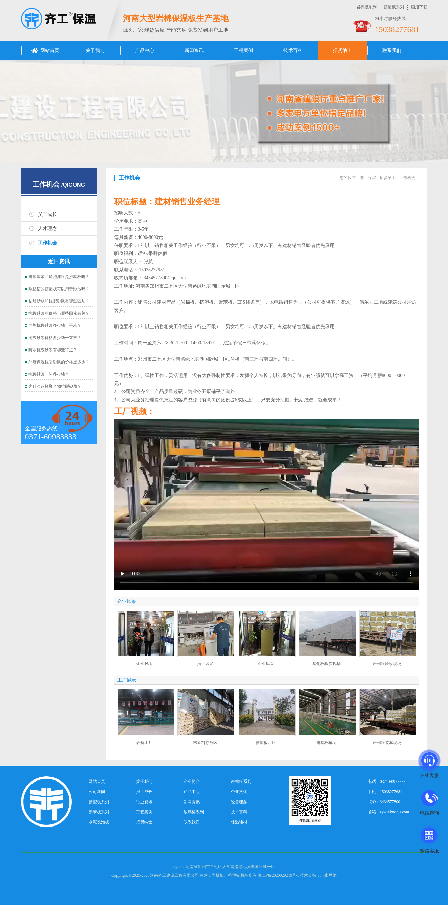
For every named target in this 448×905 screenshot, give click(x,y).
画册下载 (419, 7)
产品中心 (144, 50)
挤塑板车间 (326, 742)
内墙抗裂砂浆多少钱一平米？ (54, 325)
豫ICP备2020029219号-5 (278, 875)
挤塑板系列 (394, 7)
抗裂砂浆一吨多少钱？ (48, 374)
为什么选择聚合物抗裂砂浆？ (54, 386)
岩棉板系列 (366, 7)
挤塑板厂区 (266, 742)
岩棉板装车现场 (387, 742)
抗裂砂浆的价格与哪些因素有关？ (58, 313)
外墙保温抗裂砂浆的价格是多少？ (58, 362)
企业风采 (144, 663)
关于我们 (95, 50)
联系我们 (391, 50)
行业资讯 (144, 801)
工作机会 (46, 184)
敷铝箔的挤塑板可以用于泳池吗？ (58, 289)
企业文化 (239, 791)
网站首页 (49, 50)
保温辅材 (239, 822)
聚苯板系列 (99, 812)
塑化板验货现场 (326, 663)
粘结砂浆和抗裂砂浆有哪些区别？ (58, 301)
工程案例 (243, 50)
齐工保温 (368, 177)
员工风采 (205, 663)
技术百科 (292, 50)
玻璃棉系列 (194, 812)
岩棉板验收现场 (387, 663)
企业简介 (192, 781)
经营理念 (239, 801)
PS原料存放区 (205, 742)
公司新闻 (97, 791)
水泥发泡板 (99, 822)
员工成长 (47, 214)
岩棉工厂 (144, 742)
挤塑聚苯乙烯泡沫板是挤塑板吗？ (58, 276)
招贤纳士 (342, 50)
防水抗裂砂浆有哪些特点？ (52, 349)
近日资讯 (59, 261)
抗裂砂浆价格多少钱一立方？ (54, 337)
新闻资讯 (194, 50)
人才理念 (47, 228)
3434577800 (390, 801)
